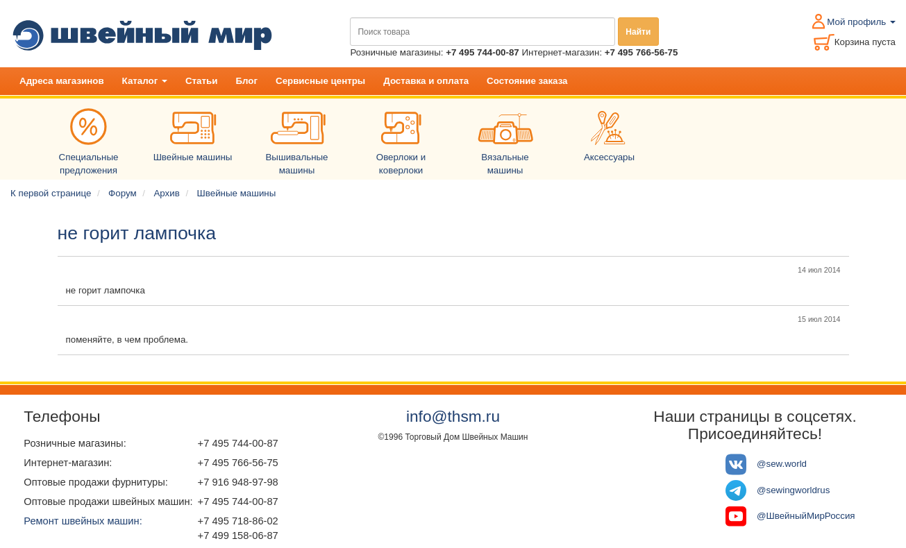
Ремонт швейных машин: (83, 520)
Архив (166, 193)
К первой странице (50, 193)
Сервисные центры (320, 81)
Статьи (201, 81)
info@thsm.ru (453, 416)
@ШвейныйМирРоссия (806, 516)
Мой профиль (861, 22)
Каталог (144, 81)
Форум (122, 193)
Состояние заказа (527, 81)
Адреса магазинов (61, 81)
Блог (246, 81)
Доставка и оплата (426, 81)
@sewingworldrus (793, 490)
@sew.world (782, 464)
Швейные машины (236, 193)
